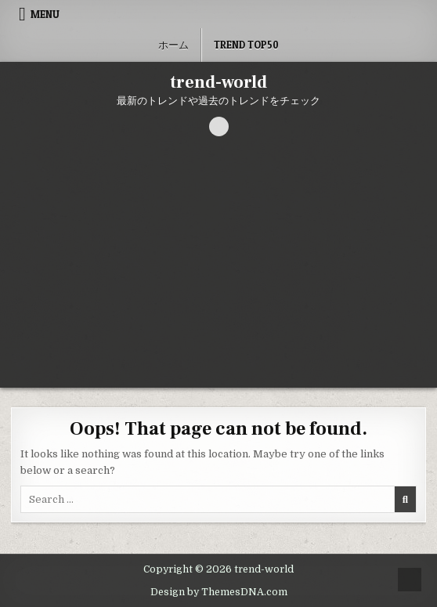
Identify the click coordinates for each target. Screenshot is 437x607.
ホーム (173, 44)
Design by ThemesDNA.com (218, 592)
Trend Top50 (246, 44)
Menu (45, 14)
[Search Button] (219, 126)
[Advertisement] (218, 270)
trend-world (218, 82)
